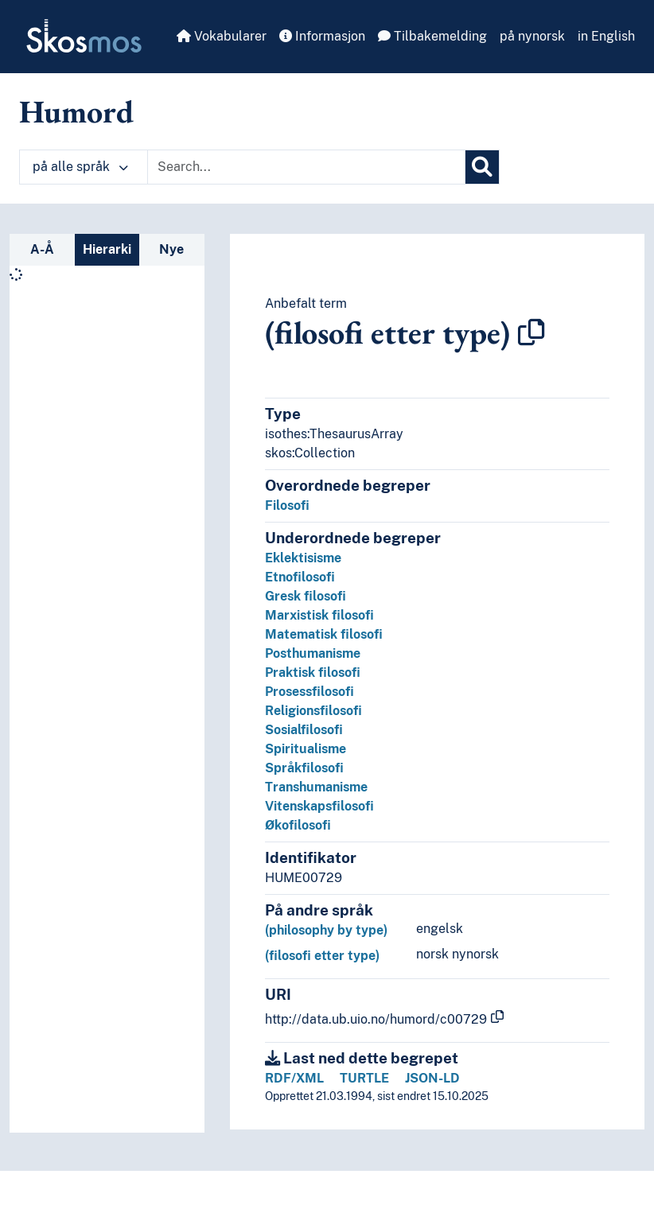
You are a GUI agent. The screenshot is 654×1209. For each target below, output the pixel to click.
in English (606, 36)
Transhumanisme (316, 787)
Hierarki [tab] (107, 249)
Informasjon (322, 36)
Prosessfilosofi (309, 691)
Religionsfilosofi (313, 710)
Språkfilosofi (304, 768)
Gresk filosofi (305, 596)
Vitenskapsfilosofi (319, 806)
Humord (76, 111)
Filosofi (287, 505)
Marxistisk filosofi (319, 615)
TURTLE (364, 1078)
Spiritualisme (305, 748)
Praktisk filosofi (312, 672)
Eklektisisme (303, 558)
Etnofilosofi (300, 577)
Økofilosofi (298, 825)
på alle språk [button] (80, 166)
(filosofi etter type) (322, 955)
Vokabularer (222, 36)
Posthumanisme (312, 653)
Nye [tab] (171, 249)
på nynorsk (532, 36)
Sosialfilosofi (304, 729)
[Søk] (482, 167)
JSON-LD (432, 1078)
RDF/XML (294, 1078)
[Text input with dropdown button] (306, 167)
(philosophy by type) (326, 930)
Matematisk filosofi (324, 634)
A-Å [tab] (42, 249)
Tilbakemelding (432, 36)
